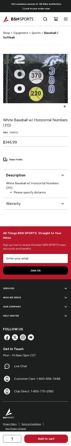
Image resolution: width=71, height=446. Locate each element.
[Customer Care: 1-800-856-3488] (7, 379)
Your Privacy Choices (15, 428)
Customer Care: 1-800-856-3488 (37, 379)
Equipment (20, 33)
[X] (15, 337)
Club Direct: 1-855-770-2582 (34, 391)
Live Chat (20, 366)
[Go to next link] (67, 6)
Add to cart (46, 438)
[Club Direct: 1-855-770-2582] (7, 391)
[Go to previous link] (5, 6)
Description (35, 175)
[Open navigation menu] (65, 19)
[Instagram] (23, 337)
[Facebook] (7, 337)
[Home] (18, 19)
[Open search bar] (45, 19)
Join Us (35, 270)
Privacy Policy (10, 424)
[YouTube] (31, 337)
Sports (36, 33)
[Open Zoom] (64, 106)
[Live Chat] (7, 366)
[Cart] (56, 19)
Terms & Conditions (31, 424)
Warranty (35, 203)
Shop (6, 33)
